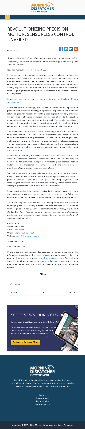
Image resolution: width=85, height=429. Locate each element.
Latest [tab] (13, 292)
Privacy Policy (42, 401)
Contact (42, 395)
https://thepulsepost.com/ (27, 235)
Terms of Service (42, 404)
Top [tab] (42, 292)
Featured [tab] (73, 292)
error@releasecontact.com (51, 258)
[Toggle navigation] (7, 17)
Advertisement (42, 398)
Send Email (19, 229)
